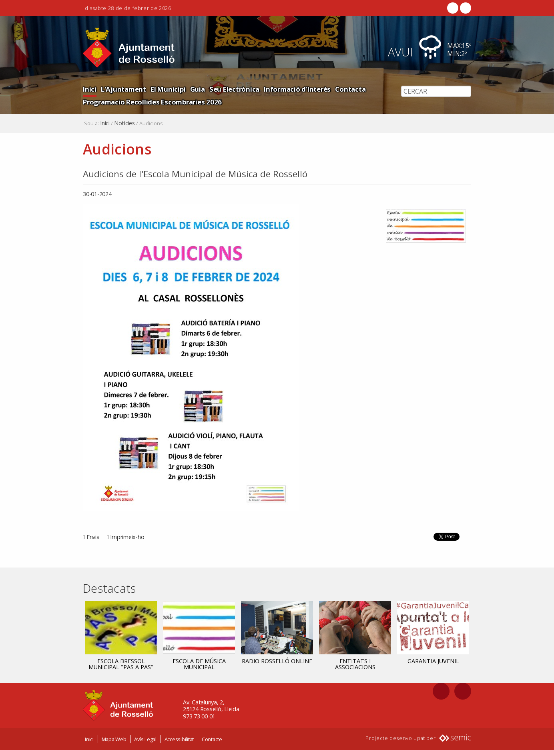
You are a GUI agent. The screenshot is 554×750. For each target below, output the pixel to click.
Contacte (212, 739)
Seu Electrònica (234, 89)
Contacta (350, 89)
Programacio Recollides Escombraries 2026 (152, 101)
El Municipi (168, 89)
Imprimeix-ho (127, 537)
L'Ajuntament (123, 89)
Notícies (124, 123)
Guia (197, 89)
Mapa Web (114, 739)
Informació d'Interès (297, 89)
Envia (93, 537)
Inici (89, 89)
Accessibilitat (179, 739)
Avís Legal (145, 739)
